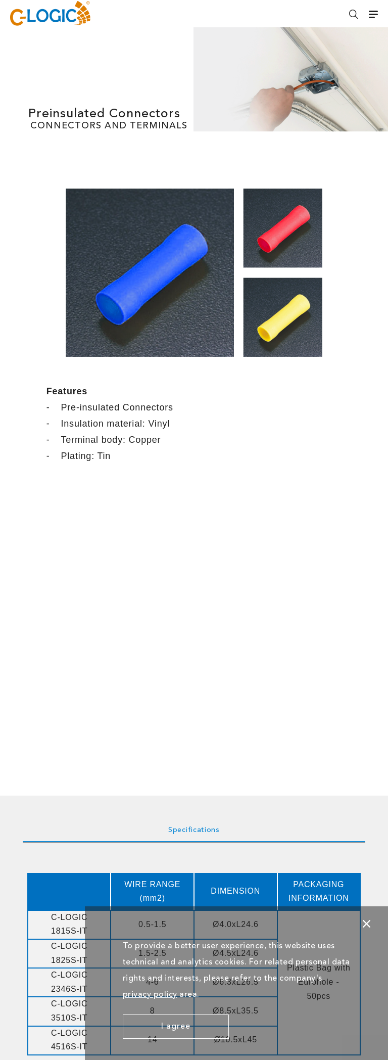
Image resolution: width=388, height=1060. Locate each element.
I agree (175, 1027)
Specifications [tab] (194, 830)
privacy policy (150, 995)
